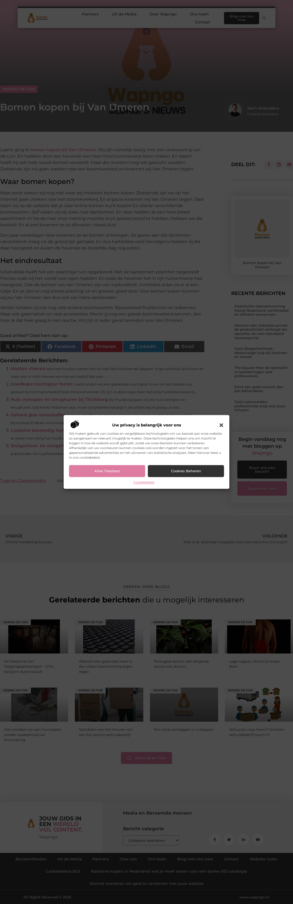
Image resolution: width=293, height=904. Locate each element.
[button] (221, 425)
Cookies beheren (186, 471)
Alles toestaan (107, 471)
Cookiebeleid (143, 482)
